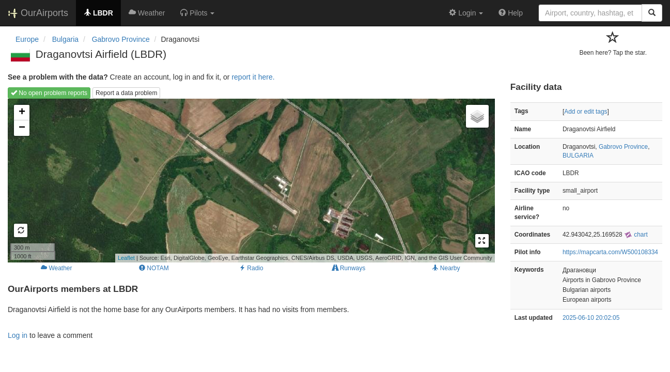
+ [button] (22, 112)
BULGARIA (578, 155)
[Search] (652, 13)
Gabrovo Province (623, 146)
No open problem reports (49, 93)
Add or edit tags (585, 111)
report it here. (252, 77)
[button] (197, 13)
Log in (17, 335)
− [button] (22, 128)
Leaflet (126, 258)
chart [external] (636, 234)
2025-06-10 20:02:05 (591, 317)
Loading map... (250, 180)
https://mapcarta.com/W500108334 (610, 252)
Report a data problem (126, 93)
